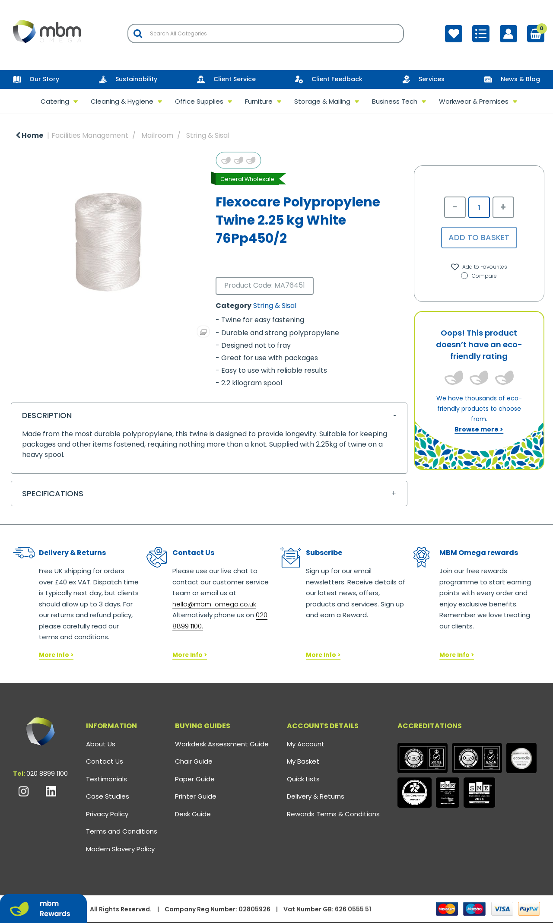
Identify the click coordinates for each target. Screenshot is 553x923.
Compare (479, 275)
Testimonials (106, 778)
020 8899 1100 (47, 773)
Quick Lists (303, 778)
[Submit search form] (138, 33)
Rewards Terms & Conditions (333, 813)
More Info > (56, 655)
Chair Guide (194, 761)
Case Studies (107, 796)
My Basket (303, 761)
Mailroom (157, 135)
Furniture (259, 101)
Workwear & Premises (474, 101)
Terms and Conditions (121, 831)
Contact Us (104, 761)
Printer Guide (195, 796)
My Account (305, 744)
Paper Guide (195, 778)
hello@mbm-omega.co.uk (214, 604)
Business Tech (394, 101)
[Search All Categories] (265, 33)
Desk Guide (193, 813)
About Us (100, 744)
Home (29, 135)
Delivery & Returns (315, 796)
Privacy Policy (107, 813)
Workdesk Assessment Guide (222, 744)
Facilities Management (89, 135)
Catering (55, 101)
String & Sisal (207, 135)
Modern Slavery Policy (120, 848)
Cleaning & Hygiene (122, 101)
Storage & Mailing (322, 101)
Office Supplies (199, 101)
